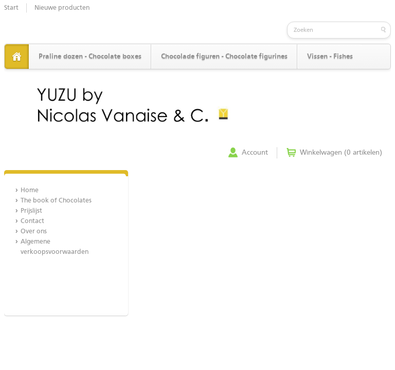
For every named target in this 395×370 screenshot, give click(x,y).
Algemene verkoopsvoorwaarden (54, 246)
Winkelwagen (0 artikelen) (341, 152)
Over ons (34, 231)
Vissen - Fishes (330, 56)
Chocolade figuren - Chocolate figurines (224, 56)
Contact (32, 221)
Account (255, 152)
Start (11, 8)
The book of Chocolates (56, 200)
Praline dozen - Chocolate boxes (90, 56)
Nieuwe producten (61, 8)
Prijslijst (31, 211)
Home (30, 190)
